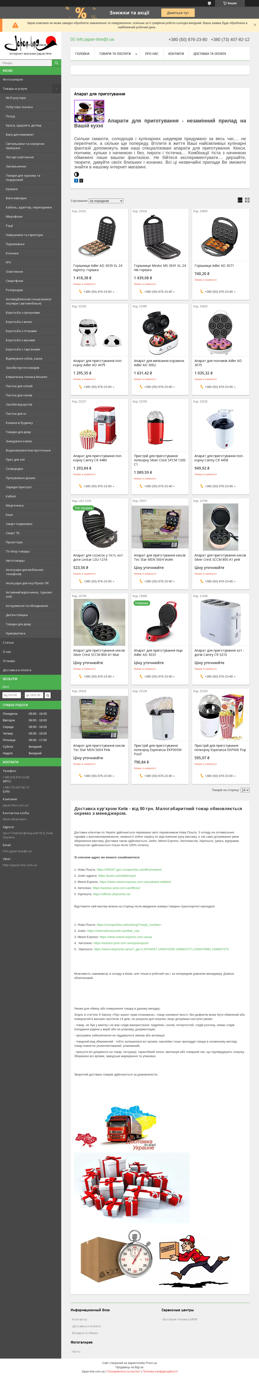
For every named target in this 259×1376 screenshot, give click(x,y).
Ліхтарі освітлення (20, 157)
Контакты (79, 1319)
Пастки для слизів (19, 395)
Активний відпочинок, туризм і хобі (29, 594)
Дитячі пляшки (17, 615)
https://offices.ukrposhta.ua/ (111, 894)
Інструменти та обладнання (27, 606)
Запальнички (16, 166)
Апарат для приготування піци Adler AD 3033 (158, 652)
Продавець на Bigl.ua (129, 1367)
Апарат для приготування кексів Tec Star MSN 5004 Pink (99, 747)
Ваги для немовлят (20, 134)
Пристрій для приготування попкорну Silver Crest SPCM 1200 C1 (160, 460)
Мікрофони (14, 216)
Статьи (8, 642)
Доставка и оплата (17, 670)
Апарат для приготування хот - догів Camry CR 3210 (219, 652)
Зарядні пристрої (19, 487)
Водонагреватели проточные (28, 450)
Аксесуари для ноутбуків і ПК (27, 583)
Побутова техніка (19, 107)
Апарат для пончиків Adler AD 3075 (218, 363)
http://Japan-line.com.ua (20, 865)
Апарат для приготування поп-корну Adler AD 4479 (97, 363)
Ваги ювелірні (16, 198)
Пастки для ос (16, 413)
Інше (9, 514)
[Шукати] (56, 62)
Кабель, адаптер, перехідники (29, 207)
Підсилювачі (15, 244)
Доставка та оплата (210, 54)
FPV (8, 262)
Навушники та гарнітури (24, 235)
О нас (7, 651)
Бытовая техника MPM (180, 1319)
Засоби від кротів (19, 404)
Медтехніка (15, 505)
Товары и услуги (15, 88)
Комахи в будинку (19, 423)
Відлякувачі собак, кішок (24, 358)
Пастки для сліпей (19, 386)
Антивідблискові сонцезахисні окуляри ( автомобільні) (28, 301)
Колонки (12, 253)
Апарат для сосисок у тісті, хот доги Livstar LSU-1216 (98, 557)
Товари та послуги (115, 54)
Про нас (151, 54)
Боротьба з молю (19, 322)
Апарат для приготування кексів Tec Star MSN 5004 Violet (160, 557)
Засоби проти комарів (22, 367)
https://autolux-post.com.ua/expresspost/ (121, 943)
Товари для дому (18, 432)
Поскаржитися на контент (123, 1371)
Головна (82, 54)
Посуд (10, 116)
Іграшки (12, 189)
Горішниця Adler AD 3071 (214, 266)
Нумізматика (15, 633)
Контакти (176, 54)
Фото (76, 1351)
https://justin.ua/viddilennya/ (117, 875)
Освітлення (14, 271)
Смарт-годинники (19, 524)
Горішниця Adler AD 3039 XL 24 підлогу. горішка (97, 268)
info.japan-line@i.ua (17, 851)
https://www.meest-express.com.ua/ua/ (126, 937)
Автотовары (15, 560)
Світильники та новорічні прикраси (25, 146)
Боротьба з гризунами (23, 312)
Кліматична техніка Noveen (26, 377)
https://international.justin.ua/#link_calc (113, 931)
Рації (9, 225)
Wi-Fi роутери (16, 98)
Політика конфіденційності (160, 1371)
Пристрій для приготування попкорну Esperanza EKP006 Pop (220, 747)
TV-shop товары (18, 551)
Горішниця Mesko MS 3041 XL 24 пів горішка (160, 268)
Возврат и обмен (85, 1333)
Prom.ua (151, 1363)
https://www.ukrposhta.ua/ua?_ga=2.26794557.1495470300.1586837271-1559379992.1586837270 (161, 949)
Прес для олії (15, 459)
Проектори (14, 542)
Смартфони (14, 281)
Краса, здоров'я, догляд (23, 125)
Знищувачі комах (19, 441)
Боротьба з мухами (20, 340)
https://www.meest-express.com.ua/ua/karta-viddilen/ (135, 882)
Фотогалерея (13, 79)
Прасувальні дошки (20, 478)
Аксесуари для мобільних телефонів (25, 572)
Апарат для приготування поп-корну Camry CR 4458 (219, 458)
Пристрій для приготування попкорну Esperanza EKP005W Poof (158, 749)
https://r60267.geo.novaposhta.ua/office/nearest (129, 869)
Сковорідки (14, 469)
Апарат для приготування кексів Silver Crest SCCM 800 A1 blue (99, 652)
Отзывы (9, 661)
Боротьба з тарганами (23, 349)
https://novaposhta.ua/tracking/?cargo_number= (129, 924)
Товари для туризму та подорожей (23, 177)
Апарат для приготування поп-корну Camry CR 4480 (97, 458)
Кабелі (11, 496)
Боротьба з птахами (21, 331)
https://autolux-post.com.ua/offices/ (116, 888)
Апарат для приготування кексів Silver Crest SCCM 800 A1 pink (220, 557)
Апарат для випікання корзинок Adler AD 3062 (159, 363)
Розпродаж (14, 290)
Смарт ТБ (13, 533)
